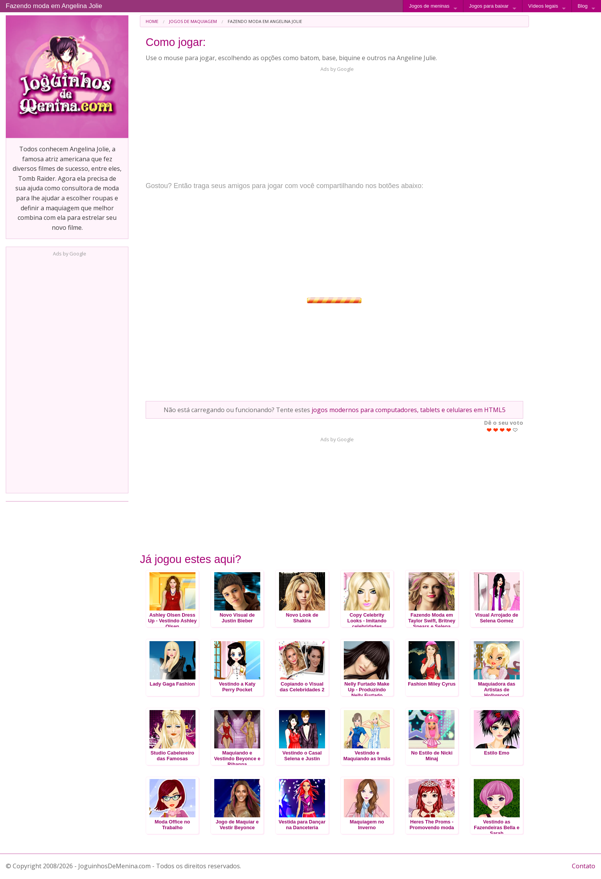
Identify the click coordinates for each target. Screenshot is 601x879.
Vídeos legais (543, 6)
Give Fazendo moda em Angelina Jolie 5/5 (515, 430)
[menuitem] (152, 21)
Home (152, 21)
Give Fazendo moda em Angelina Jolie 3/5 (502, 430)
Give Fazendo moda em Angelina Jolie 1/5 (489, 430)
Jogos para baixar (489, 6)
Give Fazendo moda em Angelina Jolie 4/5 (509, 430)
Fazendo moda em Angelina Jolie (54, 6)
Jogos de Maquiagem (193, 21)
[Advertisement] (67, 373)
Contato (583, 866)
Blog (583, 6)
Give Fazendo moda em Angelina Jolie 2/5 (496, 430)
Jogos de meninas (429, 6)
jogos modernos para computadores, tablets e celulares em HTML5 (409, 410)
